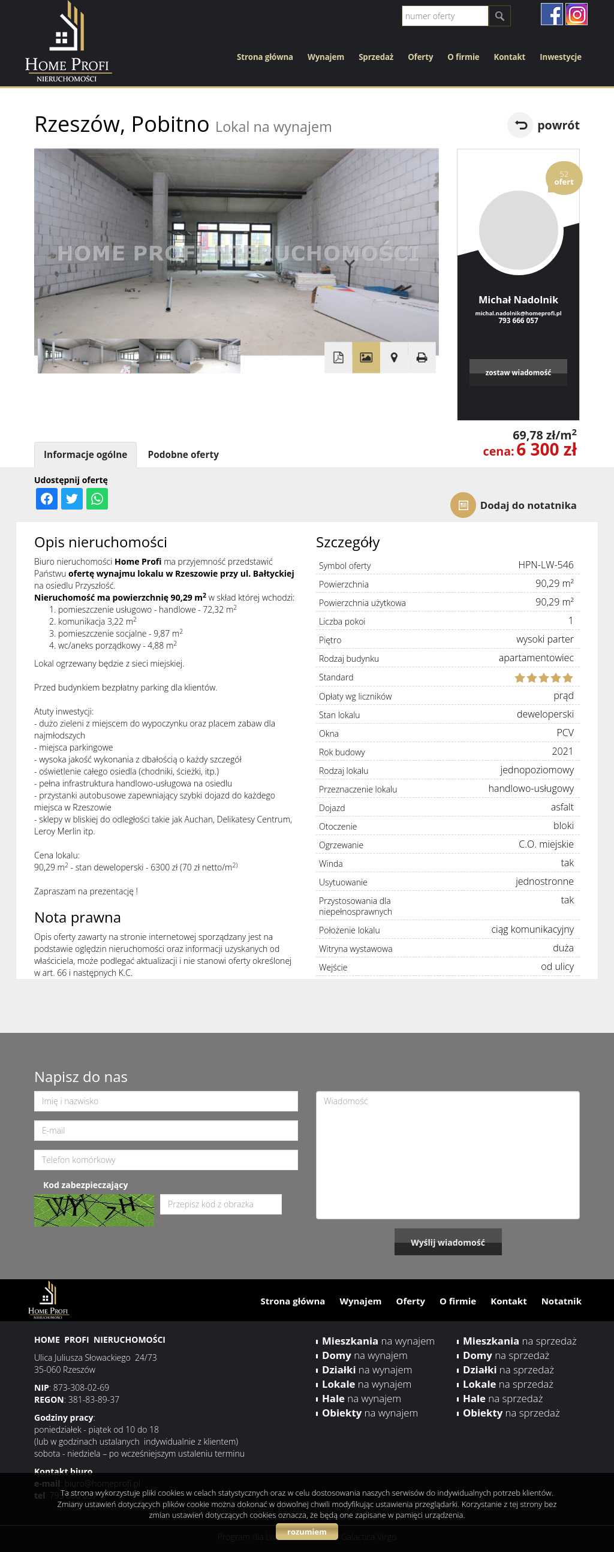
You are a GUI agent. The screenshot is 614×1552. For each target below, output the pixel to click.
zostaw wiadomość (519, 372)
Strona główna (265, 57)
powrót (558, 125)
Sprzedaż (376, 57)
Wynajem (326, 57)
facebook (552, 14)
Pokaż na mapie (394, 357)
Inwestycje (561, 57)
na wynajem (378, 1341)
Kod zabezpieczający (85, 1185)
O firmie (463, 57)
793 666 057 (518, 320)
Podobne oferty (183, 454)
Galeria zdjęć (366, 357)
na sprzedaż (520, 1341)
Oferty (420, 57)
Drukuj (421, 357)
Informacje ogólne (85, 454)
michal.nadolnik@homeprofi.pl (518, 313)
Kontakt (510, 57)
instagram (576, 14)
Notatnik (561, 1301)
